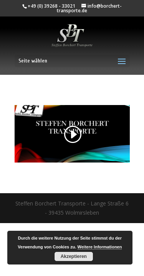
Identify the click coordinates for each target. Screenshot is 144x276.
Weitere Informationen (100, 247)
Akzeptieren (74, 256)
